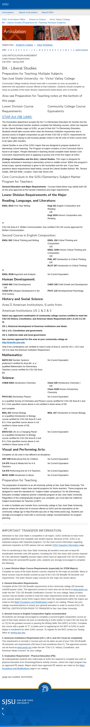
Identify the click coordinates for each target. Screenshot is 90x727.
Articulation (8, 12)
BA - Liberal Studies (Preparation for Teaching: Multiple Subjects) (34, 22)
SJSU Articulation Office (13, 19)
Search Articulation (28, 12)
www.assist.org (80, 589)
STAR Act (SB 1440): (17, 117)
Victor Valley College (60, 19)
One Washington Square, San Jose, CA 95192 (27, 708)
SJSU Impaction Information (65, 545)
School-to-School (37, 19)
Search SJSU (48, 12)
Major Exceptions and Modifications (31, 602)
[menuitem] (8, 12)
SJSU (5, 4)
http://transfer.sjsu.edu (13, 342)
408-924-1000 (13, 714)
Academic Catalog (24, 45)
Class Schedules (45, 45)
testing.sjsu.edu (18, 633)
